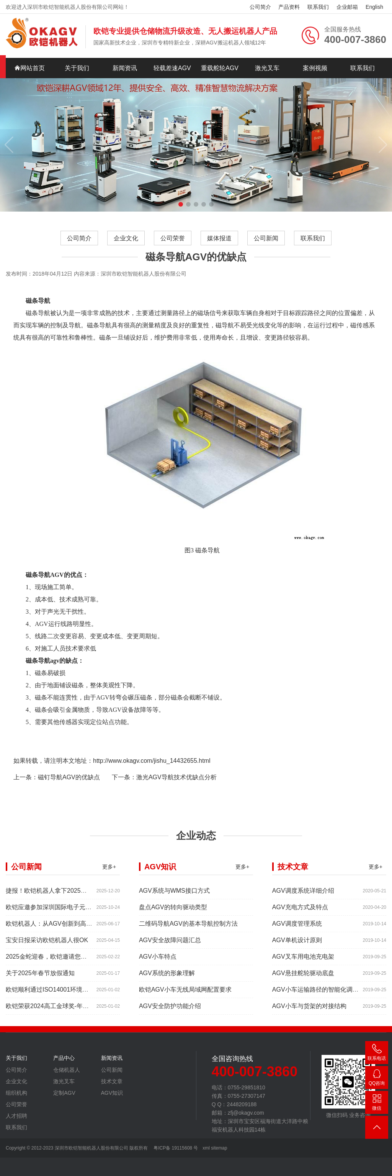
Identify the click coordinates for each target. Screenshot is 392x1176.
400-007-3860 (376, 1054)
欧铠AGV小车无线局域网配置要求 (185, 993)
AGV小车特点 (157, 960)
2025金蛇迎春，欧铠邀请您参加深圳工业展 (65, 960)
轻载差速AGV (172, 68)
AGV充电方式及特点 (300, 910)
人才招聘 (16, 1119)
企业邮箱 (347, 7)
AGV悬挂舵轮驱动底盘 (303, 976)
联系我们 (318, 7)
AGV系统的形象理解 (167, 976)
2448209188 (376, 1079)
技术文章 (111, 1084)
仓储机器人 (66, 1073)
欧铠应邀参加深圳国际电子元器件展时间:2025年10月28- (82, 910)
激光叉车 (267, 68)
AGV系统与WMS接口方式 (174, 894)
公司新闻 (266, 238)
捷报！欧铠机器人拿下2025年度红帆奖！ (62, 894)
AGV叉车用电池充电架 (303, 960)
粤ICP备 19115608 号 (175, 1148)
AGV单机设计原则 (297, 943)
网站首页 (29, 68)
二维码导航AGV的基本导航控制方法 (188, 927)
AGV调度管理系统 (297, 927)
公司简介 (260, 7)
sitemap (219, 1148)
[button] (180, 204)
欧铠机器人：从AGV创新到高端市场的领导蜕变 (70, 927)
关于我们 (77, 68)
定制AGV (64, 1096)
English (374, 7)
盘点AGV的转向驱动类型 (173, 910)
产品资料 (289, 7)
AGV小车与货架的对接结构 (309, 1009)
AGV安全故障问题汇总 (170, 943)
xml (206, 1148)
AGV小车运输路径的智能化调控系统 (321, 993)
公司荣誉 (172, 238)
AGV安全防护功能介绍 (170, 1009)
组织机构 (16, 1096)
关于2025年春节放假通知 (40, 976)
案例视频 (315, 68)
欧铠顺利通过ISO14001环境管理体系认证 (62, 993)
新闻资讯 (125, 68)
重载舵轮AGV (219, 68)
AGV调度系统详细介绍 (303, 894)
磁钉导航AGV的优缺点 (69, 780)
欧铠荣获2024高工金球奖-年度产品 (53, 1009)
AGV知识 (112, 1096)
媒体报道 (219, 238)
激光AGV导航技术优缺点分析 (176, 780)
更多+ (109, 870)
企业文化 (126, 238)
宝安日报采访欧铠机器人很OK (47, 943)
